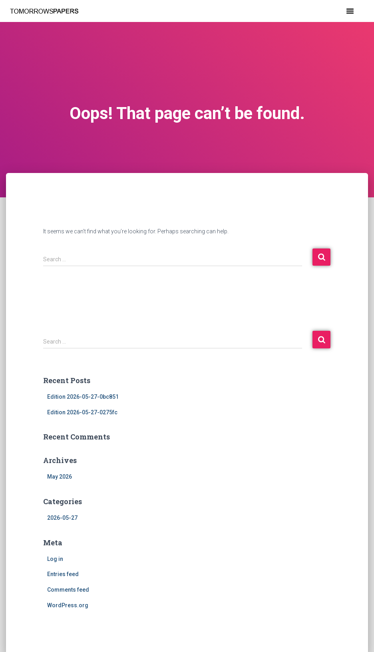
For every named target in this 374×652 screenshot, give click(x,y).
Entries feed (63, 574)
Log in (55, 559)
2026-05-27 (62, 518)
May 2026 (59, 476)
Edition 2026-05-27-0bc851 (83, 397)
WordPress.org (67, 605)
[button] (350, 11)
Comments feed (68, 589)
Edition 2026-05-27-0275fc (82, 412)
